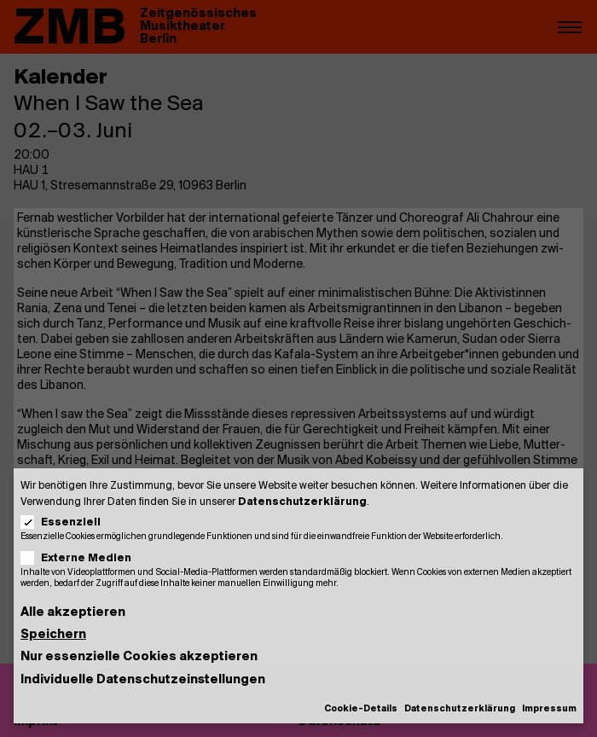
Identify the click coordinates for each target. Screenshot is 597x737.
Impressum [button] (549, 709)
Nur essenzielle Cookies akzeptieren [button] (139, 657)
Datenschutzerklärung (302, 502)
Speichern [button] (53, 635)
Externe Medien (81, 558)
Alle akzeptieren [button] (72, 612)
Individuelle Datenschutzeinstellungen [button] (142, 680)
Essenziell (66, 522)
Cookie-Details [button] (360, 709)
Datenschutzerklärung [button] (459, 709)
